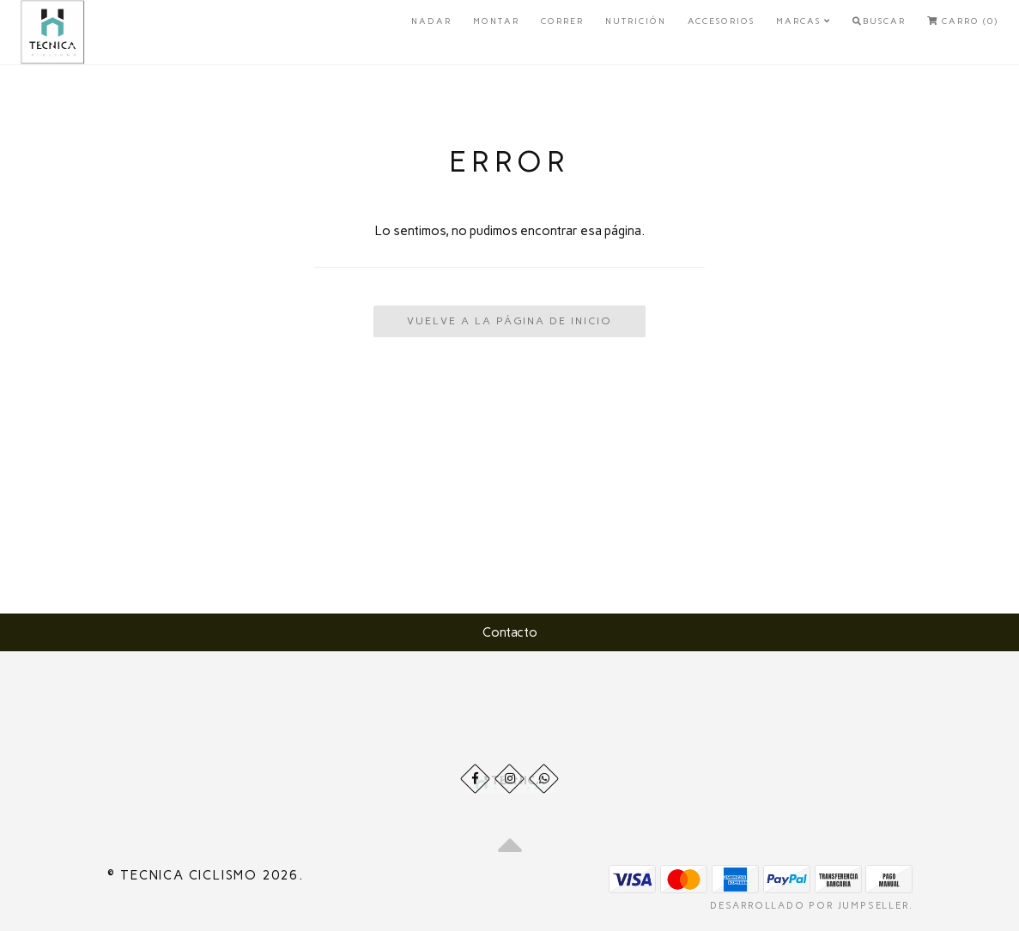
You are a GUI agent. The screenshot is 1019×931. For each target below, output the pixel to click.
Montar (496, 21)
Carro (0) (962, 21)
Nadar (431, 21)
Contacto (509, 632)
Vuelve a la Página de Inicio (509, 321)
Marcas (803, 21)
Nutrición (635, 21)
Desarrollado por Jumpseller (809, 905)
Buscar (879, 21)
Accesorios (721, 21)
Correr (562, 21)
